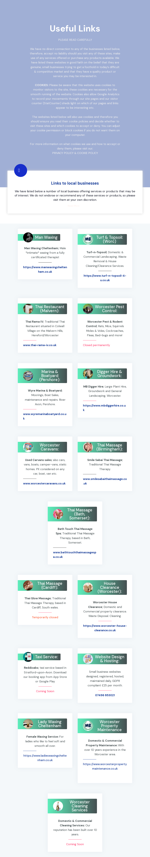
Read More (73, 205)
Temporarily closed (45, 617)
